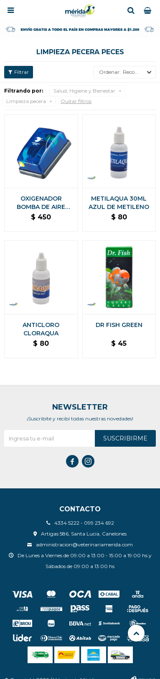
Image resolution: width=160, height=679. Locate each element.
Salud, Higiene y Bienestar (84, 91)
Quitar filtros (76, 101)
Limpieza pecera (26, 101)
